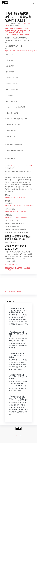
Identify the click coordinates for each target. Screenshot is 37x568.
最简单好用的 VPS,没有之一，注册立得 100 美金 (18, 269)
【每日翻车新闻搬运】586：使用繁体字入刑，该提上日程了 (18, 355)
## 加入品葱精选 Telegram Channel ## (18, 35)
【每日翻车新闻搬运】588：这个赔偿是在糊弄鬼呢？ (18, 334)
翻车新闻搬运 (27, 23)
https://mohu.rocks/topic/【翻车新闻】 (16, 217)
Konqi (7, 23)
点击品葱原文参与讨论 (11, 265)
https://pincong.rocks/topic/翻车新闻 (16, 211)
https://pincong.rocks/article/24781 (21, 166)
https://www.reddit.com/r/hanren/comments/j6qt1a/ (21, 51)
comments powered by (13, 291)
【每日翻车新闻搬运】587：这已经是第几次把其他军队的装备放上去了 (18, 310)
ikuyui (9, 221)
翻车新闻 (7, 25)
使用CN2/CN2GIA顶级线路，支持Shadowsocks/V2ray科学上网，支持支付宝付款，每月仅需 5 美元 (18, 30)
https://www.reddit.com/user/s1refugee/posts (19, 205)
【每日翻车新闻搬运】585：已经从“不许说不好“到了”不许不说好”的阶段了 (18, 398)
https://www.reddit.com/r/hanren (15, 197)
